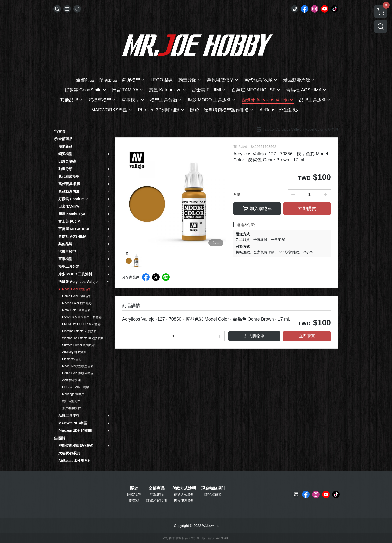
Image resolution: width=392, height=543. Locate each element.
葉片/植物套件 (71, 408)
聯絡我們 (134, 494)
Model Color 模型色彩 (76, 289)
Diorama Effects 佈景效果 (79, 331)
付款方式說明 (184, 488)
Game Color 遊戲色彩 (76, 296)
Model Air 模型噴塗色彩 (78, 366)
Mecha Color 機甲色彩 (77, 303)
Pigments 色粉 (72, 359)
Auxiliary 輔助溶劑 (74, 352)
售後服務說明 (184, 500)
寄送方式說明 (184, 494)
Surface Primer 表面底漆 (78, 345)
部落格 (134, 500)
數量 (237, 195)
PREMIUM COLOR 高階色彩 (81, 324)
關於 (134, 488)
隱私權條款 (213, 494)
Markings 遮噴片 (73, 394)
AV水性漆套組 (71, 380)
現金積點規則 (213, 488)
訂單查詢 (157, 494)
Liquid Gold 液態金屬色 (77, 373)
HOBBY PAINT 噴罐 (75, 387)
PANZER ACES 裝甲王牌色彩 (82, 317)
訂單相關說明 (156, 500)
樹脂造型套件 (71, 401)
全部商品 (157, 488)
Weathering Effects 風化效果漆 (82, 338)
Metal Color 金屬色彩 (76, 310)
